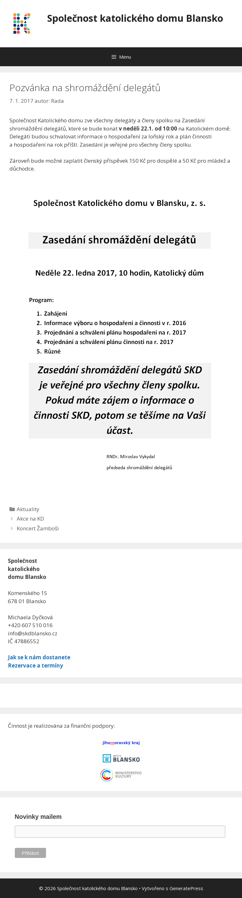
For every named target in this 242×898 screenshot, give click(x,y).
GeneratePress (186, 888)
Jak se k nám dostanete (39, 657)
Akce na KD (30, 518)
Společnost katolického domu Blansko (135, 18)
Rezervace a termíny (35, 665)
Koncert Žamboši (38, 528)
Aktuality (28, 509)
